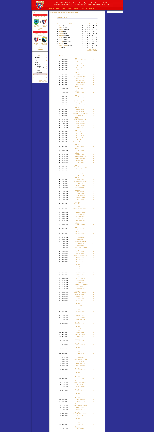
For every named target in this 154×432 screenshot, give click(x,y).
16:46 (93, 47)
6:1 (93, 61)
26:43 (93, 39)
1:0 (93, 101)
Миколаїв (37, 57)
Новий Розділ (38, 72)
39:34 (93, 35)
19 (96, 41)
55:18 (93, 27)
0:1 (93, 257)
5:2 (93, 160)
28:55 (93, 43)
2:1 (93, 349)
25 (96, 37)
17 (96, 43)
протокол (40, 29)
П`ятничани (38, 66)
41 (96, 31)
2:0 (93, 296)
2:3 (93, 212)
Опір (62, 47)
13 (89, 47)
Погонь (36, 74)
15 (89, 41)
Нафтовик (37, 60)
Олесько (37, 76)
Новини (69, 8)
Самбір (63, 33)
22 (83, 25)
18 (85, 25)
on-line (40, 28)
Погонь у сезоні (42, 81)
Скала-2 (63, 39)
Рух (61, 25)
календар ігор (43, 80)
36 (96, 33)
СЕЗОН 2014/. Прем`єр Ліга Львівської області (64, 12)
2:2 (93, 317)
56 (96, 25)
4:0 (93, 268)
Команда (51, 8)
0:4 (93, 135)
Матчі (63, 8)
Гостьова (84, 8)
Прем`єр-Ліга (37, 53)
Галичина (37, 70)
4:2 (93, 92)
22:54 (93, 41)
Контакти (91, 8)
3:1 (93, 78)
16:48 (93, 45)
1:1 (93, 378)
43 (96, 29)
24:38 (93, 37)
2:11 (93, 243)
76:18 (93, 25)
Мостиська (37, 64)
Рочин (63, 27)
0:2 (93, 191)
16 (89, 45)
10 (33, 74)
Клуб (57, 8)
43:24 (93, 31)
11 (33, 76)
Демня (62, 31)
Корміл (36, 62)
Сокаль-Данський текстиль (39, 68)
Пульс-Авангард (65, 45)
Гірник (36, 59)
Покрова (37, 77)
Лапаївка (64, 35)
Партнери (76, 8)
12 (33, 77)
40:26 (93, 33)
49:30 (93, 29)
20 (96, 39)
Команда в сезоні (92, 50)
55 (96, 27)
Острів (64, 41)
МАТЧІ (34, 12)
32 (96, 35)
